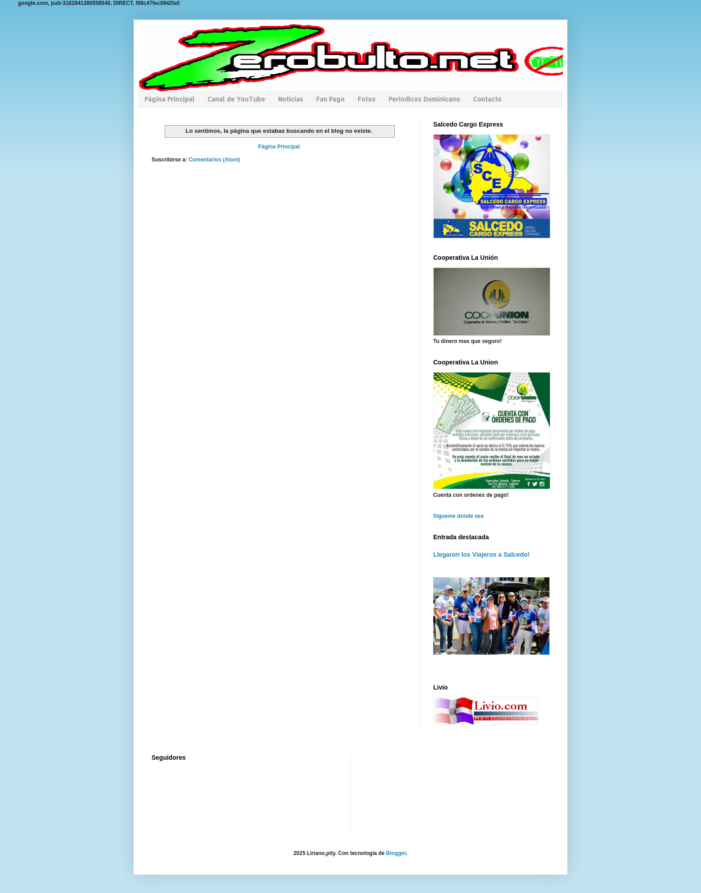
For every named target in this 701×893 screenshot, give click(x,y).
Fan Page (330, 99)
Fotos (367, 99)
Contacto (487, 99)
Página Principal (169, 99)
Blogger (396, 853)
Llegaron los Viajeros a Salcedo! (481, 554)
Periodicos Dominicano (424, 99)
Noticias (290, 99)
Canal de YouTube (236, 99)
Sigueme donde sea (458, 516)
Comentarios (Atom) (214, 160)
